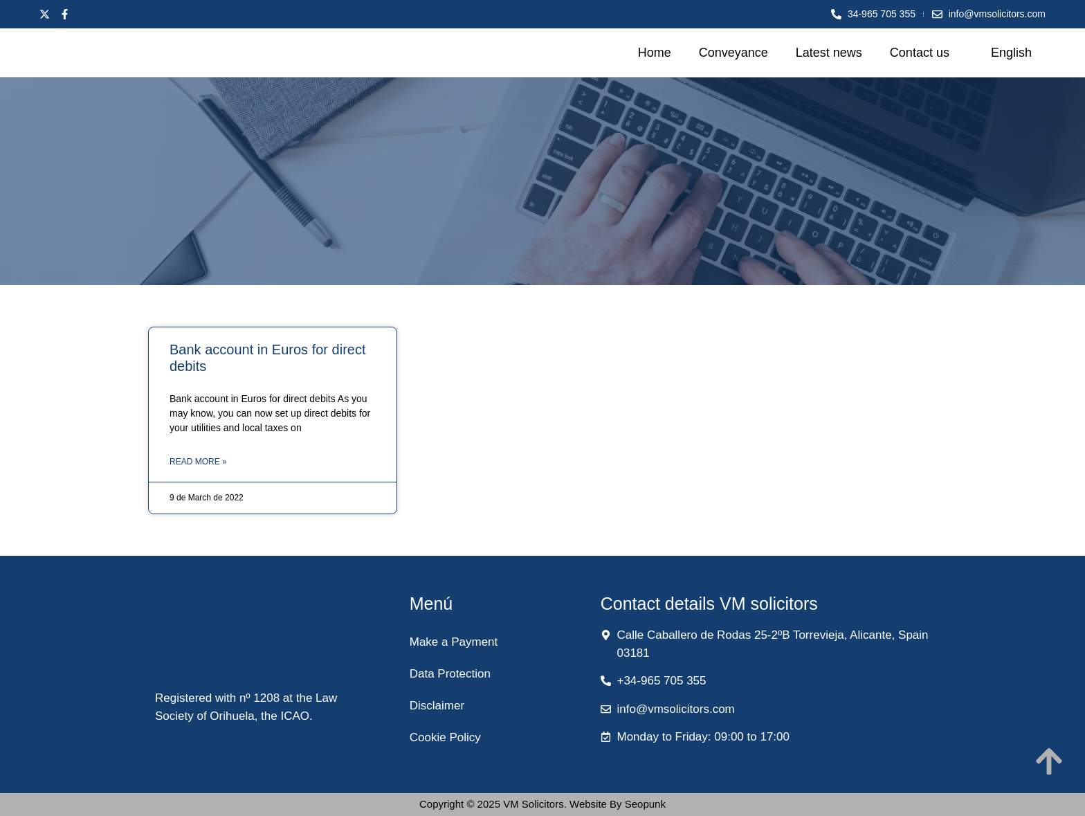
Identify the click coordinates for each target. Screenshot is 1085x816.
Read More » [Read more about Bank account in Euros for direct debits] (198, 461)
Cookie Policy (445, 737)
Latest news (829, 53)
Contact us (919, 53)
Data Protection (450, 673)
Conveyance (733, 53)
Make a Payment (454, 642)
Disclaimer (437, 705)
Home (654, 53)
